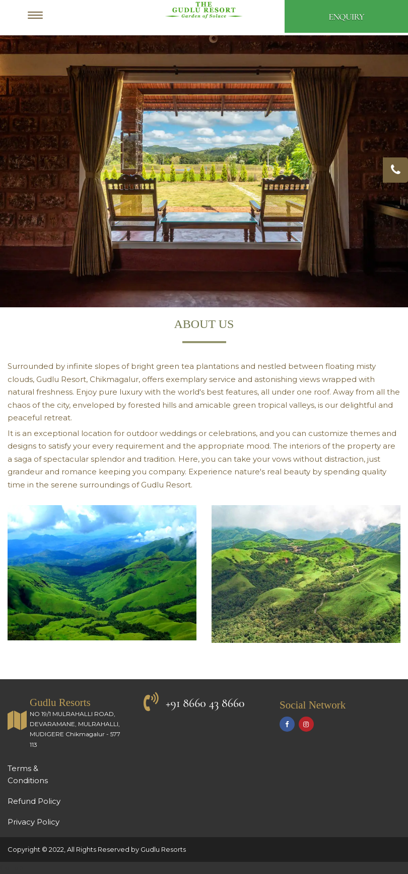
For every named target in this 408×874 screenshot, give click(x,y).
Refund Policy (34, 801)
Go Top (11, 867)
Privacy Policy (33, 822)
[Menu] (38, 16)
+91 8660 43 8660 (205, 703)
